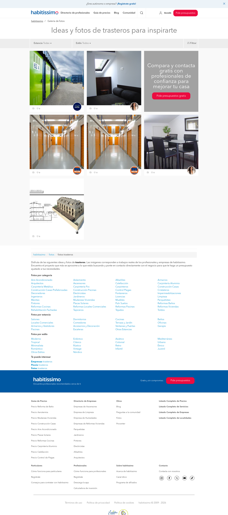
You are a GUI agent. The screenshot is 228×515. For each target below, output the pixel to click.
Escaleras (78, 329)
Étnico (161, 346)
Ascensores (79, 283)
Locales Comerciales (42, 323)
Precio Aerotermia (39, 412)
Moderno (36, 339)
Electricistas (79, 293)
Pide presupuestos (185, 13)
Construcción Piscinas (84, 290)
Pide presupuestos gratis (171, 96)
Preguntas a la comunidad (128, 412)
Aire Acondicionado (41, 280)
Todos (86, 43)
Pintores (35, 303)
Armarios (162, 280)
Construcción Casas (168, 287)
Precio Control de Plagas (42, 458)
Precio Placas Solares (41, 435)
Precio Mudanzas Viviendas (43, 418)
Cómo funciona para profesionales (90, 471)
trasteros (39, 365)
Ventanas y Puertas (125, 326)
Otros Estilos (37, 352)
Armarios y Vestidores (42, 326)
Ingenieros (36, 297)
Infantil (119, 349)
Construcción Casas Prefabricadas (49, 290)
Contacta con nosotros (169, 471)
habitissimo (37, 21)
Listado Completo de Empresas (174, 412)
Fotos (118, 418)
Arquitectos (37, 283)
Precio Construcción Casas (43, 424)
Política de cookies (124, 503)
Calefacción (121, 283)
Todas (47, 43)
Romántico (37, 349)
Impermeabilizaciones (169, 293)
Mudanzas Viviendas (84, 300)
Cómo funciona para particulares (46, 471)
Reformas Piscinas (125, 307)
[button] (34, 109)
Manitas (35, 300)
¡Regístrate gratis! (126, 4)
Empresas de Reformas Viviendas (89, 424)
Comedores (79, 323)
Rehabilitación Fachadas (44, 310)
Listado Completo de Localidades (175, 418)
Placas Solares (80, 303)
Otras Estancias (123, 329)
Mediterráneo (165, 339)
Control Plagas (123, 290)
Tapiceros (78, 310)
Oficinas (162, 323)
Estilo (79, 43)
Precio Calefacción (39, 452)
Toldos (161, 310)
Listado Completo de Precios (173, 401)
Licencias (120, 297)
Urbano (162, 342)
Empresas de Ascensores (85, 407)
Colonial (119, 342)
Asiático (119, 339)
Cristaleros (163, 290)
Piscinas (35, 329)
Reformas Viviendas (168, 307)
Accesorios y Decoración (86, 326)
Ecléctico (78, 339)
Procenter (120, 424)
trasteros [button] (41, 362)
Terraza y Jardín (123, 323)
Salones (35, 319)
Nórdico (77, 352)
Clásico (77, 342)
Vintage (77, 349)
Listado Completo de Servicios (173, 407)
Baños (161, 319)
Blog (118, 407)
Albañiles (120, 280)
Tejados (119, 310)
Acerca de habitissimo (126, 471)
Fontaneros (121, 293)
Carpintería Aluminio (169, 283)
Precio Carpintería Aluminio (44, 446)
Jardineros (79, 297)
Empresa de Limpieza (84, 412)
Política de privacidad (98, 503)
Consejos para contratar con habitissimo (49, 483)
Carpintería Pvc (81, 287)
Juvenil (161, 349)
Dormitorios (79, 319)
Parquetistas (164, 300)
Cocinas (119, 319)
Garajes (162, 326)
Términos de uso (73, 503)
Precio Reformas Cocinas (42, 441)
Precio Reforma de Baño (42, 407)
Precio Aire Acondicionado (44, 429)
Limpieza (162, 297)
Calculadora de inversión (85, 488)
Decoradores (38, 293)
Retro (118, 346)
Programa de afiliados (126, 483)
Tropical (35, 342)
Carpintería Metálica (42, 287)
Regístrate (35, 477)
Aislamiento (79, 280)
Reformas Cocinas (40, 307)
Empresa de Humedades (85, 418)
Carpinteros (121, 287)
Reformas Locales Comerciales (89, 307)
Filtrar (193, 43)
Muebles (119, 300)
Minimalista (37, 346)
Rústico (77, 346)
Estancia (38, 43)
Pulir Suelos (121, 303)
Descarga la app (81, 483)
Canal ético (121, 477)
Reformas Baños (166, 303)
